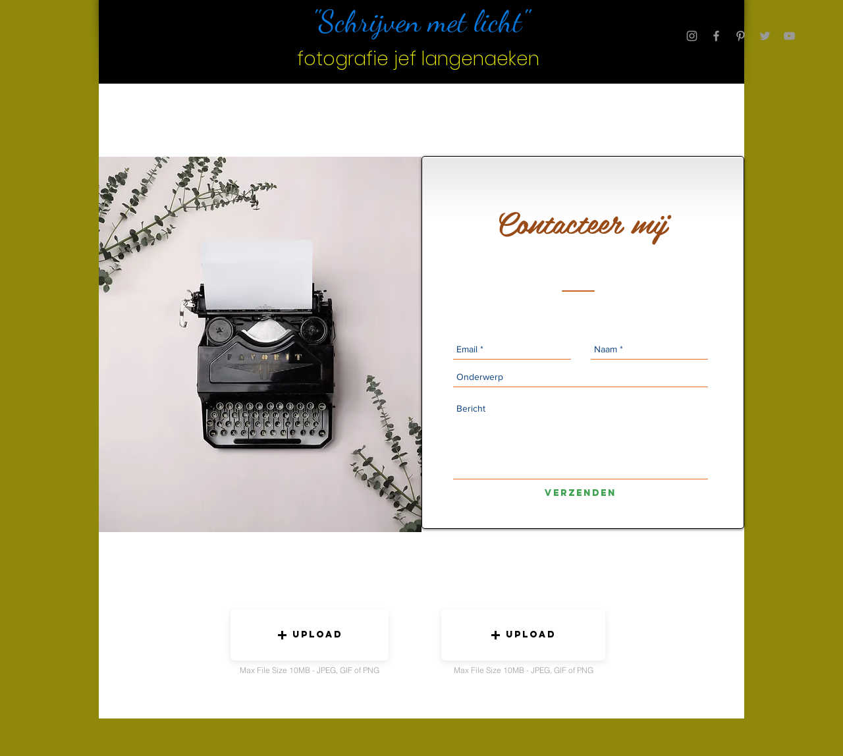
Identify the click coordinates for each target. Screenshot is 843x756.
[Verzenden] (580, 493)
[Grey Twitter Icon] (765, 36)
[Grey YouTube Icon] (789, 36)
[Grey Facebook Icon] (716, 36)
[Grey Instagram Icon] (692, 36)
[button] (310, 635)
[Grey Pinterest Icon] (741, 36)
